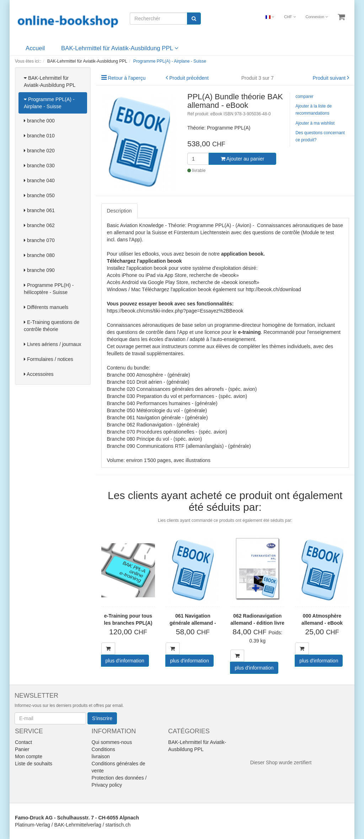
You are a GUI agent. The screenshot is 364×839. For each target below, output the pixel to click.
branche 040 (39, 180)
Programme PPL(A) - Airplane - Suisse (49, 102)
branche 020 (39, 150)
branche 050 (39, 195)
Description (119, 211)
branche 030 (39, 165)
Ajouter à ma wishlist (314, 123)
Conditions (103, 749)
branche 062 (39, 225)
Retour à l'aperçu (126, 78)
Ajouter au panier (242, 159)
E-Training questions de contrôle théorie (51, 325)
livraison (101, 756)
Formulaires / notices (48, 359)
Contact (23, 742)
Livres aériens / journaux (52, 344)
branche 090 (39, 270)
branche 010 (39, 135)
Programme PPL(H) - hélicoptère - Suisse (49, 288)
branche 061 (39, 210)
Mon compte (28, 756)
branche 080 (39, 255)
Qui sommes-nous (112, 742)
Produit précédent (189, 78)
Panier (22, 749)
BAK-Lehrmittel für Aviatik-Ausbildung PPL (119, 48)
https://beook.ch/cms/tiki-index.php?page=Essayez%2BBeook (175, 311)
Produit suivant (329, 78)
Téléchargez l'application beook (144, 261)
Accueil (35, 48)
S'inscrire (102, 718)
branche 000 (39, 121)
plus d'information (125, 661)
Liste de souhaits (33, 763)
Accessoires (39, 374)
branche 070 (39, 240)
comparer (304, 96)
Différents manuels (46, 307)
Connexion (316, 17)
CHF (290, 17)
